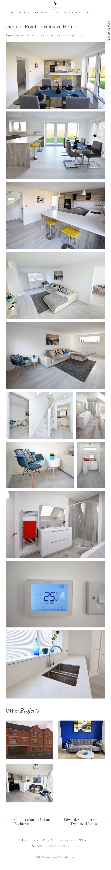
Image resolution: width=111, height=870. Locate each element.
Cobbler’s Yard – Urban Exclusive (32, 822)
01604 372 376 (52, 845)
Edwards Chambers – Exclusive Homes (80, 822)
